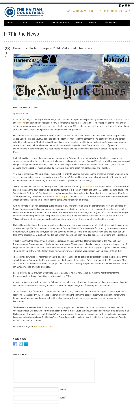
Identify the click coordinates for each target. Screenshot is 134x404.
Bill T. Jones (123, 119)
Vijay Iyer (21, 123)
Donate (92, 22)
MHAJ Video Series (60, 22)
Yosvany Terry (58, 196)
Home (10, 22)
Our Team (39, 22)
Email (62, 398)
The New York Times (43, 326)
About (23, 22)
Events (79, 22)
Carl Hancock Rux (90, 186)
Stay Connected (110, 22)
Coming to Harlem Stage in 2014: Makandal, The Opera (52, 48)
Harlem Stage (31, 135)
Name (63, 389)
